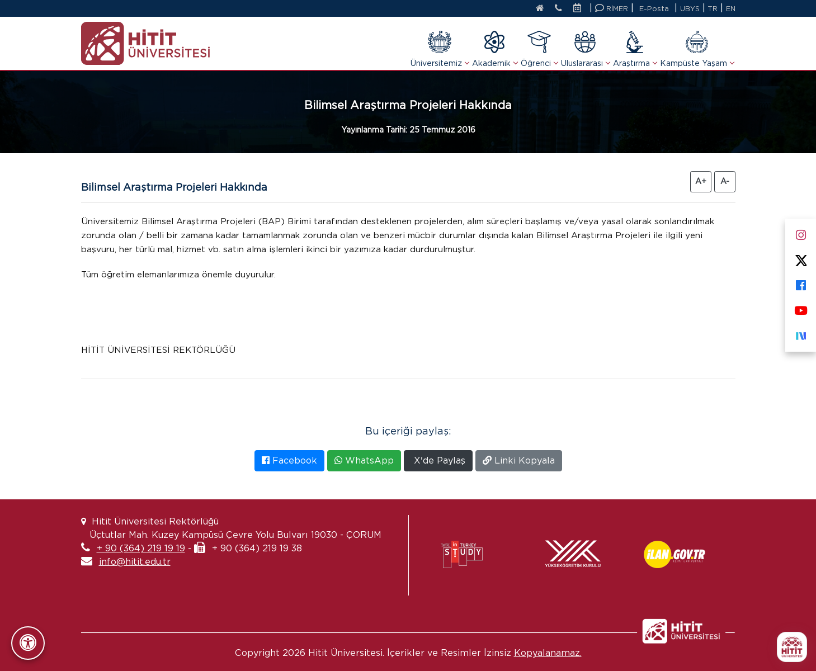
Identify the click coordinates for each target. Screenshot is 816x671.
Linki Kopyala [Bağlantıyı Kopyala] (519, 460)
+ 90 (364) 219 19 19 (141, 548)
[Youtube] (800, 308)
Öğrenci (539, 49)
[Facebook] (800, 283)
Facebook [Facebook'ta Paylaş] (289, 460)
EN (730, 8)
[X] (800, 258)
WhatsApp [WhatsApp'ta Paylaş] (364, 460)
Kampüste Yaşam (697, 49)
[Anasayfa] (531, 9)
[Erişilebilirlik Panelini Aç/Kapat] (28, 643)
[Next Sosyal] (800, 333)
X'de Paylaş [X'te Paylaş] (438, 460)
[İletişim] (553, 9)
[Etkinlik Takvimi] (577, 9)
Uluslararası (585, 49)
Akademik (494, 49)
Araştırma (635, 49)
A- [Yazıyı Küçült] (724, 181)
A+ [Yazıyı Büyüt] (700, 181)
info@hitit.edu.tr (135, 561)
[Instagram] (800, 232)
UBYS (688, 8)
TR (712, 8)
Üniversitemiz (440, 49)
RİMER (609, 8)
